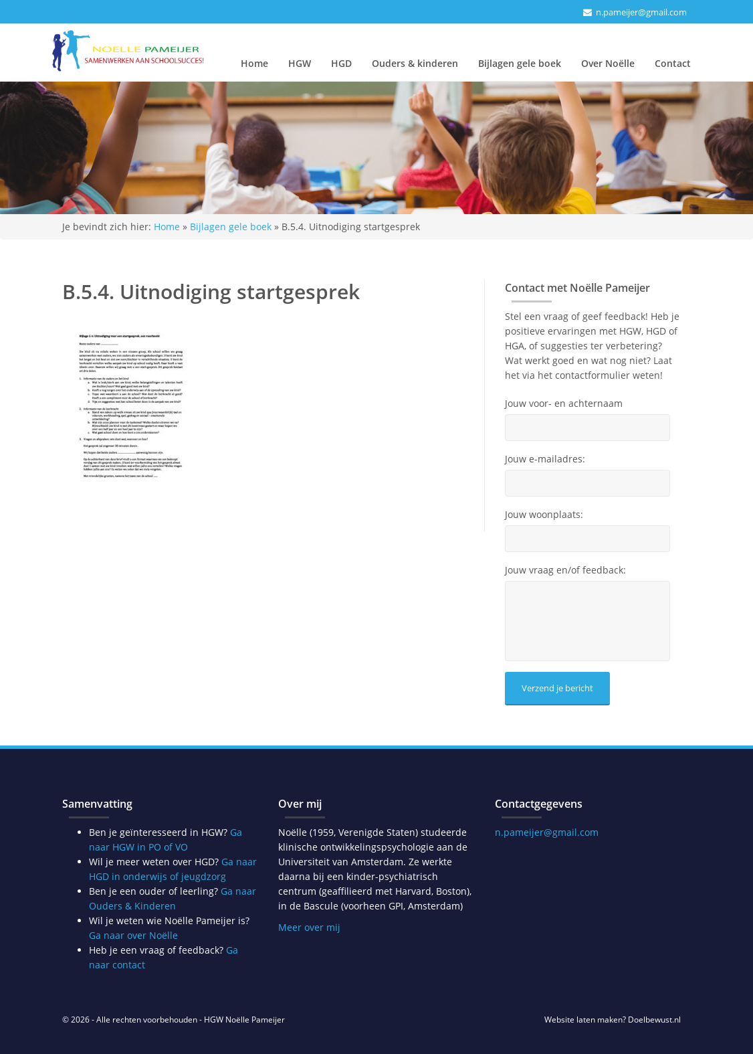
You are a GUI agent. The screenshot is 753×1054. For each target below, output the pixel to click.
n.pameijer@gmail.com (641, 12)
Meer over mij (309, 927)
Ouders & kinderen (415, 63)
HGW (299, 63)
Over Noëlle (608, 63)
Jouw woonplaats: (544, 515)
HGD (341, 63)
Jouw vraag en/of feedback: (565, 570)
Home (254, 63)
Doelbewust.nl (654, 1019)
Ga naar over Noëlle (133, 935)
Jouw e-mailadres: (545, 459)
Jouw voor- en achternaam (564, 404)
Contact (673, 63)
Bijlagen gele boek (519, 63)
